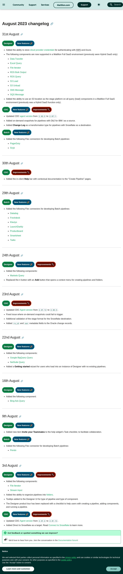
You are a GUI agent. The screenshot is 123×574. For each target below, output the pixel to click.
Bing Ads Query (17, 401)
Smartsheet (15, 235)
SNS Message (17, 90)
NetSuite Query (17, 362)
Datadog (14, 213)
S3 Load (14, 81)
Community (18, 5)
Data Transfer (16, 59)
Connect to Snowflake (59, 525)
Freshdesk (15, 218)
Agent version (26, 310)
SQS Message (17, 94)
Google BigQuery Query (21, 358)
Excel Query (16, 63)
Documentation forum (67, 540)
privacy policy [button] (70, 557)
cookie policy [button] (66, 560)
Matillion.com (63, 5)
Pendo (13, 450)
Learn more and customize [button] (18, 569)
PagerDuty (15, 143)
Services (45, 5)
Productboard (16, 231)
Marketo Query (17, 275)
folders (49, 495)
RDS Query (15, 76)
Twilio (12, 240)
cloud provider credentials (42, 50)
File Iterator (15, 68)
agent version (26, 116)
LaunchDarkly (16, 227)
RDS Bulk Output (18, 72)
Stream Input (16, 490)
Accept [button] (113, 569)
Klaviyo (13, 222)
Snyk (12, 148)
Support (32, 5)
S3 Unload (15, 85)
